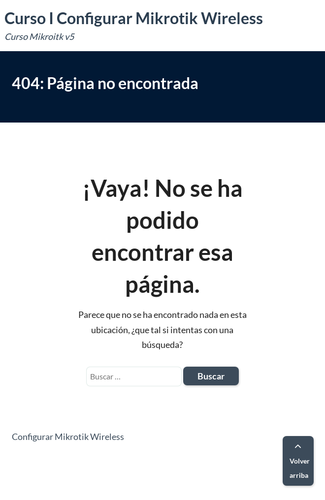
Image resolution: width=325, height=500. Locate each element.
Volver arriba (300, 461)
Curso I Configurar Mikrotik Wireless (133, 18)
